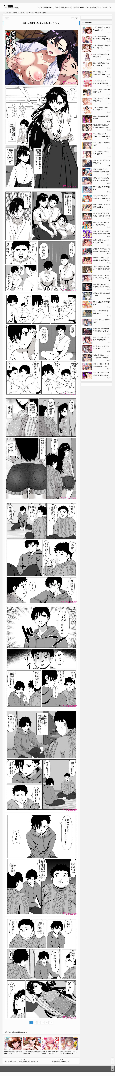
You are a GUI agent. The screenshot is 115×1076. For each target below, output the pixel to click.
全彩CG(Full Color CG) (80, 7)
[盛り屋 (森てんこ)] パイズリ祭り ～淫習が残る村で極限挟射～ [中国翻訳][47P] (101, 216)
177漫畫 (8, 5)
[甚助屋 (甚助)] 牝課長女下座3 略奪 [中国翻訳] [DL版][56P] (101, 127)
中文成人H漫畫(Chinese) (45, 7)
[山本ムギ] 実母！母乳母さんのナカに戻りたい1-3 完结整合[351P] (101, 278)
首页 (6, 12)
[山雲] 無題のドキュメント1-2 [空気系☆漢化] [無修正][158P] (101, 286)
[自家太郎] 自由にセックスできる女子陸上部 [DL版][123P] (101, 357)
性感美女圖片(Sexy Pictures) (98, 7)
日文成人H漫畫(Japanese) (63, 7)
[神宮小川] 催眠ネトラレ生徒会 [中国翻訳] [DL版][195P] (101, 366)
